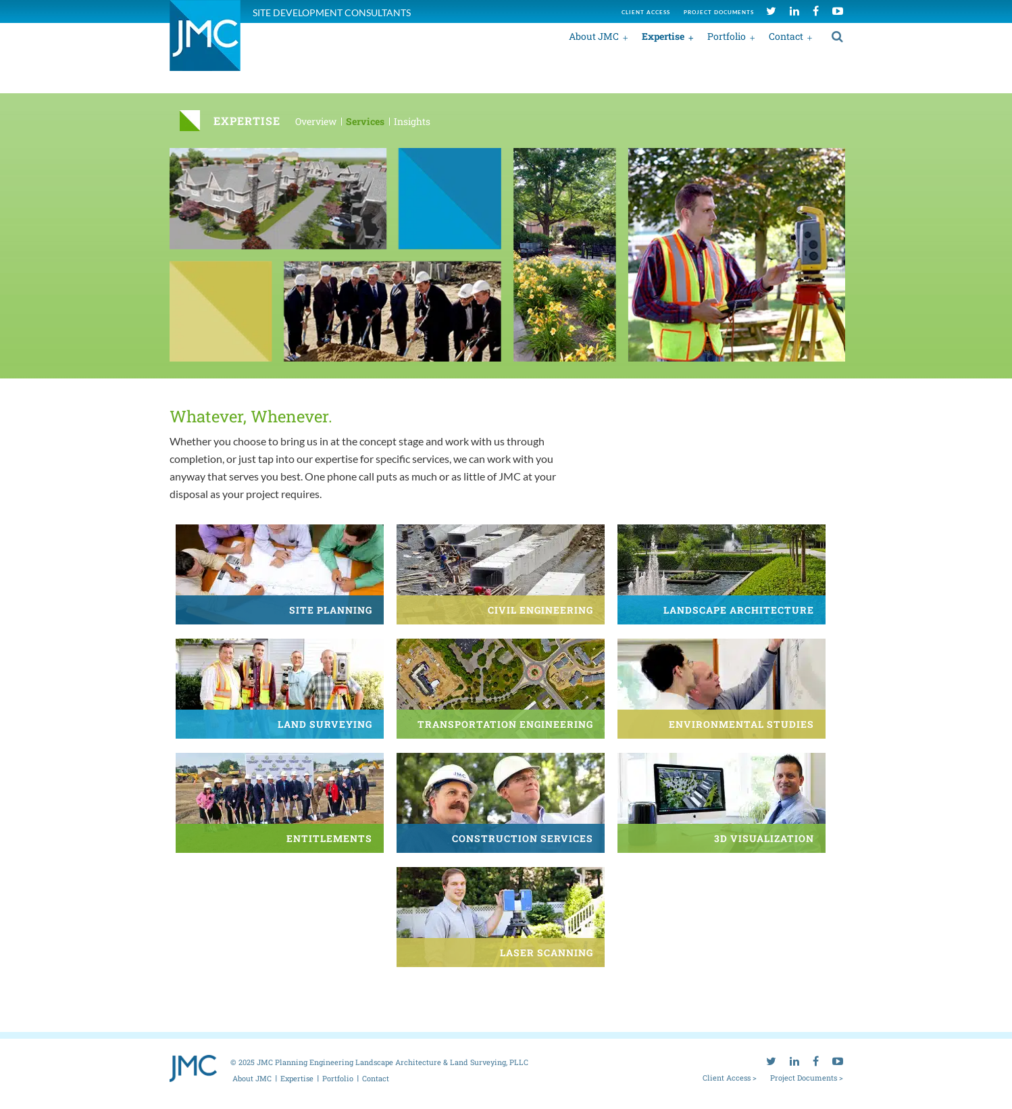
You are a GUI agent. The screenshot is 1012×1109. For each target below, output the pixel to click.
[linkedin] (794, 10)
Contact (786, 36)
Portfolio (726, 36)
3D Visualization (764, 838)
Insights (412, 121)
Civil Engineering (540, 609)
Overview (315, 121)
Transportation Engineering (505, 724)
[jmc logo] (205, 43)
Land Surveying (325, 724)
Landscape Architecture (738, 609)
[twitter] (771, 10)
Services (365, 121)
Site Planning (330, 609)
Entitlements (329, 838)
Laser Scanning (546, 952)
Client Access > (730, 1077)
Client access (646, 12)
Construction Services (522, 838)
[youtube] (837, 10)
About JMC (594, 36)
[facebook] (816, 10)
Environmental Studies (741, 724)
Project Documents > (806, 1077)
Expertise (663, 36)
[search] (837, 35)
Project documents (719, 12)
